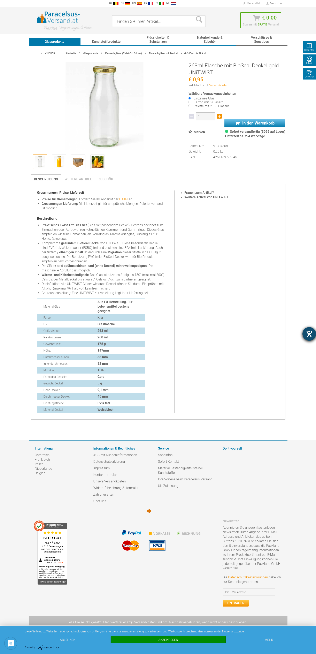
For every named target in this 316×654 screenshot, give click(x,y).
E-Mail (123, 199)
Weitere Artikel (78, 179)
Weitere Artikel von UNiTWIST (204, 197)
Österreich (42, 455)
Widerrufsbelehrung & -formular (116, 488)
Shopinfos (165, 455)
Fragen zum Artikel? (197, 193)
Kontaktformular (105, 475)
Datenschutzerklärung (109, 462)
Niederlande (43, 469)
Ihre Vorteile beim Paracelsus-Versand (185, 479)
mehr (268, 640)
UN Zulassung (168, 486)
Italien (39, 464)
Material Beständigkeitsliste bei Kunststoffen (180, 470)
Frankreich (42, 459)
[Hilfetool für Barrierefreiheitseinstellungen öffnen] (309, 334)
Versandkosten (218, 85)
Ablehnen (68, 640)
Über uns (99, 501)
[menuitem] (37, 3)
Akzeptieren (168, 640)
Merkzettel (251, 3)
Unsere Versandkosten (109, 481)
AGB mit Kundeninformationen (115, 455)
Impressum (101, 468)
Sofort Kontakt (168, 462)
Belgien (40, 473)
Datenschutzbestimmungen (248, 577)
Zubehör (105, 179)
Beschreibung (46, 179)
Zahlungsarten (103, 494)
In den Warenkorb (255, 123)
